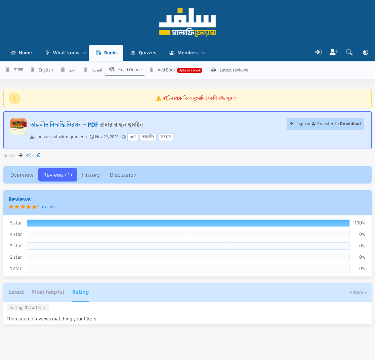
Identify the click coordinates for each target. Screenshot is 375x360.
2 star (16, 257)
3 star (16, 245)
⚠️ (196, 98)
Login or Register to (325, 123)
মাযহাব (166, 137)
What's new (66, 52)
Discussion (123, 175)
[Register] (334, 53)
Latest (16, 292)
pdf (133, 137)
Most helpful (48, 292)
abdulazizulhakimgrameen (61, 137)
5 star (16, 222)
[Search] (349, 53)
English (46, 70)
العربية (96, 70)
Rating (80, 292)
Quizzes (147, 52)
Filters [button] (356, 292)
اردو (72, 70)
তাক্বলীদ (148, 137)
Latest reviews (234, 70)
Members (188, 52)
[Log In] (318, 53)
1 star (16, 268)
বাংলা (18, 70)
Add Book (167, 70)
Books (111, 52)
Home (25, 52)
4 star (16, 234)
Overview (21, 175)
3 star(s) (25, 308)
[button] (84, 53)
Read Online (130, 70)
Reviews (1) (57, 175)
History (91, 175)
